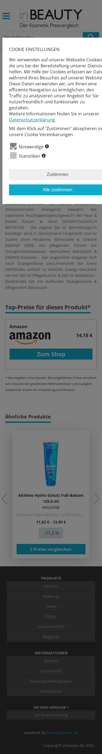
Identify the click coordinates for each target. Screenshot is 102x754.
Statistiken (28, 155)
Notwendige (29, 146)
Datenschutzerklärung (32, 120)
